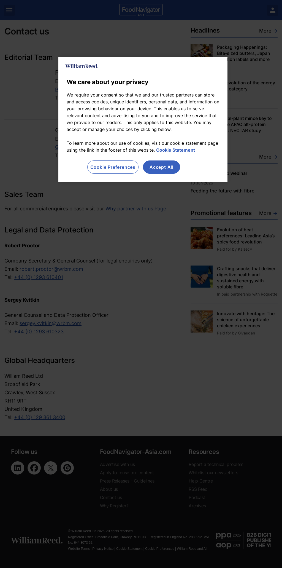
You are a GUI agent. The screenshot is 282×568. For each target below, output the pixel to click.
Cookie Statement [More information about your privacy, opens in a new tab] (175, 150)
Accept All (161, 167)
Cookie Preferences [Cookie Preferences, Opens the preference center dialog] (112, 167)
